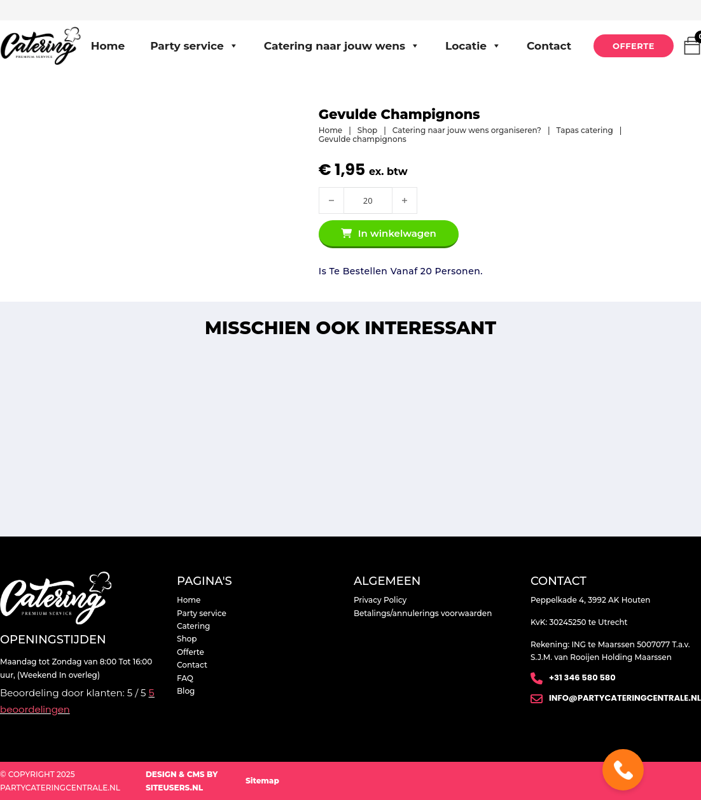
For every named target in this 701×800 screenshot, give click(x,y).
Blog (186, 691)
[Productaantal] (368, 200)
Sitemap (262, 780)
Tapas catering (585, 130)
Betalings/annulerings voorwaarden (423, 613)
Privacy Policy (380, 600)
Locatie (473, 46)
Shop (367, 130)
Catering (193, 626)
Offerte (634, 46)
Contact (549, 45)
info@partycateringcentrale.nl (625, 698)
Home (108, 45)
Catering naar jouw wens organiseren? (466, 130)
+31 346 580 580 (582, 677)
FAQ (185, 678)
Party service (194, 46)
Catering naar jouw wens (342, 46)
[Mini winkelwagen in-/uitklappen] (692, 46)
